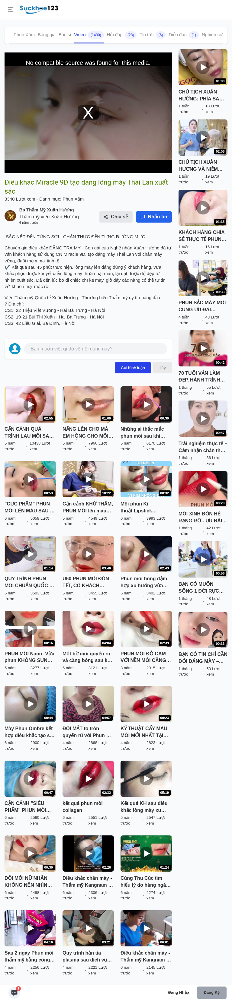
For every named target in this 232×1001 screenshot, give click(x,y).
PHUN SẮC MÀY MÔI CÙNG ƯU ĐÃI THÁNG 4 (202, 306)
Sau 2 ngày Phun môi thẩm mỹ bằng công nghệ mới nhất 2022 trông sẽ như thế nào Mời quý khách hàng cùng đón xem (29, 957)
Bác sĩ (65, 34)
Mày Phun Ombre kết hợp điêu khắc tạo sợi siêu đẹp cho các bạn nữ (29, 732)
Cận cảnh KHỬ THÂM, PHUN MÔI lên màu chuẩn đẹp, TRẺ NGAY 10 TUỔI (88, 508)
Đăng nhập (178, 992)
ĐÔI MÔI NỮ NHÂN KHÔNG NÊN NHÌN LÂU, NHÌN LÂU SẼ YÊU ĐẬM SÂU (26, 882)
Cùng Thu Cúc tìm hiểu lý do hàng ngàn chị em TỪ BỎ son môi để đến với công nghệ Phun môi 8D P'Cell (145, 882)
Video (89, 35)
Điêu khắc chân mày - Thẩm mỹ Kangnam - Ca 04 (145, 957)
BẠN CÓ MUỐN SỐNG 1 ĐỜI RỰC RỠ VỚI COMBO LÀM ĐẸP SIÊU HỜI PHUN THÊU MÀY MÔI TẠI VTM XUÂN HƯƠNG (203, 588)
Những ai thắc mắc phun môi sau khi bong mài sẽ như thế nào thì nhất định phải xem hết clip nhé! (146, 433)
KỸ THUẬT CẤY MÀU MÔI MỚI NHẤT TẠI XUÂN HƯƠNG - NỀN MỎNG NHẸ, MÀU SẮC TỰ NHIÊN (146, 732)
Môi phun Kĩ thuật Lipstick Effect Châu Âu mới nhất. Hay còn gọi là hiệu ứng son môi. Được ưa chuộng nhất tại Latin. (146, 508)
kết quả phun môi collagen (83, 807)
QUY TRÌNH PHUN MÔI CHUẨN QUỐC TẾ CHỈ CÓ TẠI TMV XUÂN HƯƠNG (30, 582)
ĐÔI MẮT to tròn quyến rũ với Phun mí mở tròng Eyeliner (87, 732)
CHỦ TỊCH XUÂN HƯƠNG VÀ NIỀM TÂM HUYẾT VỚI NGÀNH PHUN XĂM (201, 166)
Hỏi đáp (122, 35)
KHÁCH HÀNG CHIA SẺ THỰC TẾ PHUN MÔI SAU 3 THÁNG (201, 236)
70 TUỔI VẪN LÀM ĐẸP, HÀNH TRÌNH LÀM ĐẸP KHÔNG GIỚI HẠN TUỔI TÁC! (202, 377)
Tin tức (153, 35)
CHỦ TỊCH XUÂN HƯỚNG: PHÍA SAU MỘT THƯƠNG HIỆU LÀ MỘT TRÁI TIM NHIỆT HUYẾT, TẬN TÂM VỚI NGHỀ (201, 96)
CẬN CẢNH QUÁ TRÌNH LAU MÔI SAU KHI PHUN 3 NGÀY (29, 433)
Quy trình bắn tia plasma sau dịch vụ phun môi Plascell (85, 957)
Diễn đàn (184, 35)
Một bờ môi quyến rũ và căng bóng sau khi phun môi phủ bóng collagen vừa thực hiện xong (87, 657)
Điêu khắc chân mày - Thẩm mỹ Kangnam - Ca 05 (87, 882)
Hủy (162, 367)
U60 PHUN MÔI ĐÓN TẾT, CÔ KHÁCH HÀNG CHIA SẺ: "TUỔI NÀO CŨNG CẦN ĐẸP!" (86, 582)
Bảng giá (47, 34)
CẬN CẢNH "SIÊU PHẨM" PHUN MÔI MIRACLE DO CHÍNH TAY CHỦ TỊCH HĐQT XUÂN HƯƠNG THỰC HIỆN (29, 807)
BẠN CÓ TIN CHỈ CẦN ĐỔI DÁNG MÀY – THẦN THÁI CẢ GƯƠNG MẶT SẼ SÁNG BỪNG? (203, 658)
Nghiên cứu (213, 34)
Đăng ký (212, 992)
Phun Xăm (24, 34)
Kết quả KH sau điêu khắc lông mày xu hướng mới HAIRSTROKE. (144, 807)
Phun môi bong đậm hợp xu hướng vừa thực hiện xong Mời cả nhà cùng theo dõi (145, 582)
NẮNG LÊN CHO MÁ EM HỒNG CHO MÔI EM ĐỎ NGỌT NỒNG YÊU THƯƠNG (86, 433)
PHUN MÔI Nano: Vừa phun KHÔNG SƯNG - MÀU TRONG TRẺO (29, 657)
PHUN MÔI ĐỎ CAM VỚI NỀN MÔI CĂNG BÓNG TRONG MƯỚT (145, 657)
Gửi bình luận (133, 367)
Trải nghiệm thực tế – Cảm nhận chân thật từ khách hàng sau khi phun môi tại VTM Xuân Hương (203, 447)
